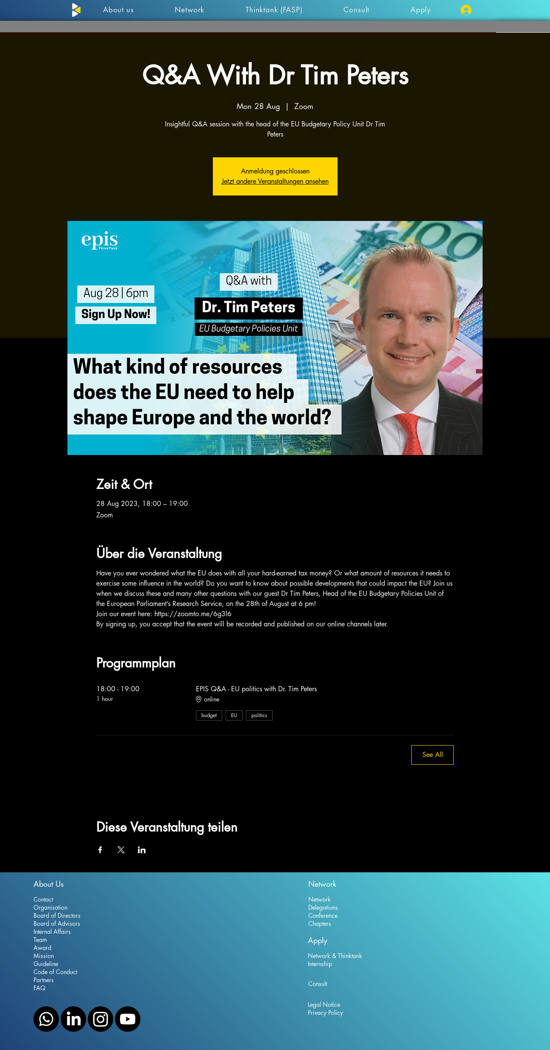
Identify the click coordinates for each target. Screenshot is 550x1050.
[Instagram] (100, 1019)
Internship (320, 964)
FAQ (39, 988)
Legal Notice (324, 1004)
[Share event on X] (121, 849)
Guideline (46, 964)
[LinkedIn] (73, 1019)
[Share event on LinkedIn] (142, 849)
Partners (44, 980)
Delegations (323, 907)
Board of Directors (57, 915)
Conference (323, 915)
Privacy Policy (325, 1012)
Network (319, 899)
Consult (317, 984)
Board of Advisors (57, 923)
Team (40, 940)
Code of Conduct (55, 972)
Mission (44, 956)
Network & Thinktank (335, 956)
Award (42, 948)
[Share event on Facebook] (100, 849)
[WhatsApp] (46, 1019)
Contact (43, 899)
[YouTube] (127, 1019)
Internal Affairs (52, 931)
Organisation (50, 907)
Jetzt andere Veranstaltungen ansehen (275, 181)
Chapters (319, 923)
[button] (421, 10)
